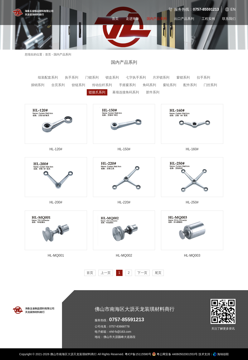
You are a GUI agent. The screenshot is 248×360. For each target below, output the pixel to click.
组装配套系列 (48, 77)
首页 (48, 54)
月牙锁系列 (161, 77)
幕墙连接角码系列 (125, 92)
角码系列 (149, 85)
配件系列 (190, 85)
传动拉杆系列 (102, 85)
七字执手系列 (136, 77)
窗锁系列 (183, 77)
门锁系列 (92, 77)
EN (233, 9)
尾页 (158, 273)
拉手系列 (203, 77)
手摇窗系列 (127, 85)
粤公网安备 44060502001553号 (175, 354)
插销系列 (37, 85)
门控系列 (210, 85)
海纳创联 (223, 354)
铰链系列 (78, 85)
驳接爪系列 (97, 92)
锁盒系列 (112, 77)
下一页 (142, 273)
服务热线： (196, 9)
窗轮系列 (169, 85)
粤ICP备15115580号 (138, 354)
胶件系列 (152, 92)
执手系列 (71, 77)
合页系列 (58, 85)
